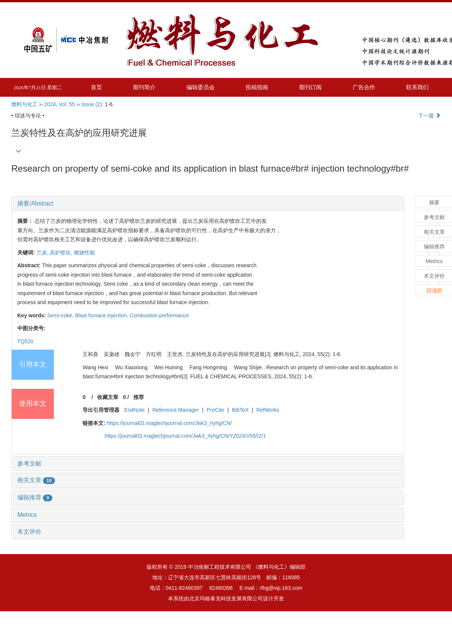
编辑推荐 (34, 497)
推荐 (138, 397)
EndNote (134, 410)
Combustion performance (159, 315)
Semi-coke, (61, 315)
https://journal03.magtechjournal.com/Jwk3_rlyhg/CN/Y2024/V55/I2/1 (185, 436)
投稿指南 (257, 87)
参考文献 (29, 463)
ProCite (215, 410)
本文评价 (29, 531)
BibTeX (240, 410)
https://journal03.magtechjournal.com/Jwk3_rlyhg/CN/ (169, 423)
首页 (96, 87)
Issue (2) (91, 104)
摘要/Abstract (35, 203)
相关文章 (36, 480)
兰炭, (43, 253)
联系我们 (417, 87)
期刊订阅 (310, 87)
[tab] (208, 203)
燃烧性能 (84, 253)
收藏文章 (107, 397)
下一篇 (429, 116)
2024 (50, 104)
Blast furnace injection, (102, 315)
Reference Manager (176, 410)
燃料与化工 (24, 104)
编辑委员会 (200, 87)
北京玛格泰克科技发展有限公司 (226, 598)
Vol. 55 (67, 104)
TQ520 (25, 341)
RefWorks (267, 410)
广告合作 (364, 87)
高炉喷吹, (62, 253)
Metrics (27, 515)
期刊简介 (144, 87)
